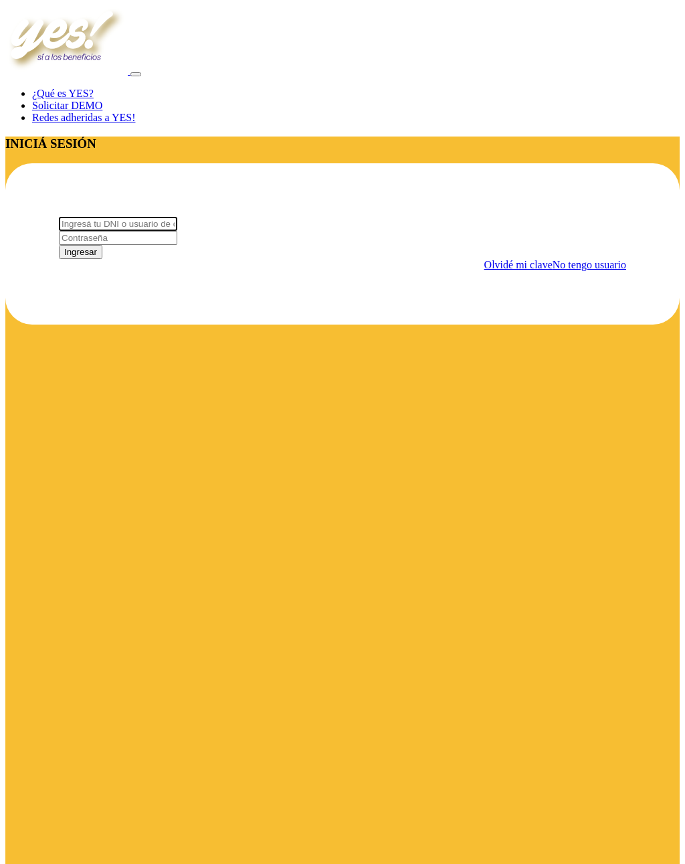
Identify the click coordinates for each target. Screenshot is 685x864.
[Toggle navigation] (135, 74)
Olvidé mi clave (518, 264)
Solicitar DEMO (67, 105)
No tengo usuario (589, 264)
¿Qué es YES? (63, 93)
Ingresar (80, 252)
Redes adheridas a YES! (83, 117)
